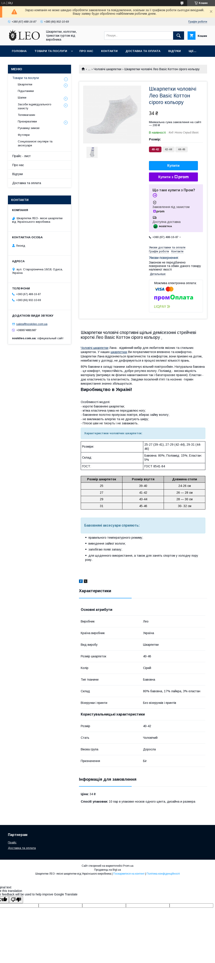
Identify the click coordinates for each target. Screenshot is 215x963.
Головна (19, 51)
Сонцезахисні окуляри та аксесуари (35, 143)
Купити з (173, 177)
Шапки (22, 97)
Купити (173, 165)
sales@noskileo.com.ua (31, 324)
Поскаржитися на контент (129, 873)
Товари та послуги (50, 51)
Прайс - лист (21, 156)
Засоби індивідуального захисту (34, 106)
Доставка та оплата (142, 51)
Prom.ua (128, 865)
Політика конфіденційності (163, 873)
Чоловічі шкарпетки (107, 69)
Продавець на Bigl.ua (107, 869)
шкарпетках (119, 352)
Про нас (86, 51)
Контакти (109, 51)
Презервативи (27, 121)
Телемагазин (26, 115)
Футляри (24, 134)
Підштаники (26, 91)
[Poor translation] (16, 899)
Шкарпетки (25, 84)
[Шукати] (178, 35)
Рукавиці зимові (28, 128)
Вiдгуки (174, 51)
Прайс (12, 842)
